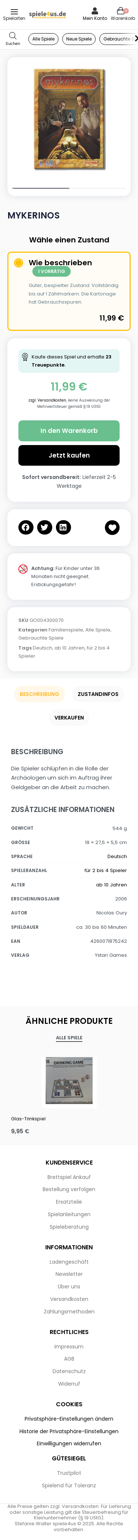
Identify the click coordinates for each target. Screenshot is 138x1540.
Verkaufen (69, 717)
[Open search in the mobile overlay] (13, 39)
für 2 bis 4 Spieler (106, 870)
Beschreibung (39, 694)
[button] (25, 527)
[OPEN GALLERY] (69, 119)
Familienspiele (66, 629)
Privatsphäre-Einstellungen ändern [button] (69, 1418)
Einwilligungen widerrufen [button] (69, 1443)
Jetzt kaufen (69, 455)
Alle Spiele (97, 629)
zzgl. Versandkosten (47, 400)
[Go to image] (38, 188)
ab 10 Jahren (69, 647)
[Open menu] (14, 12)
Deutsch (42, 647)
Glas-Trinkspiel (28, 1119)
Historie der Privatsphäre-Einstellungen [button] (69, 1431)
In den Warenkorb (69, 430)
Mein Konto (95, 18)
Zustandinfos (98, 694)
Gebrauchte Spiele (41, 637)
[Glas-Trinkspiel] (69, 1080)
